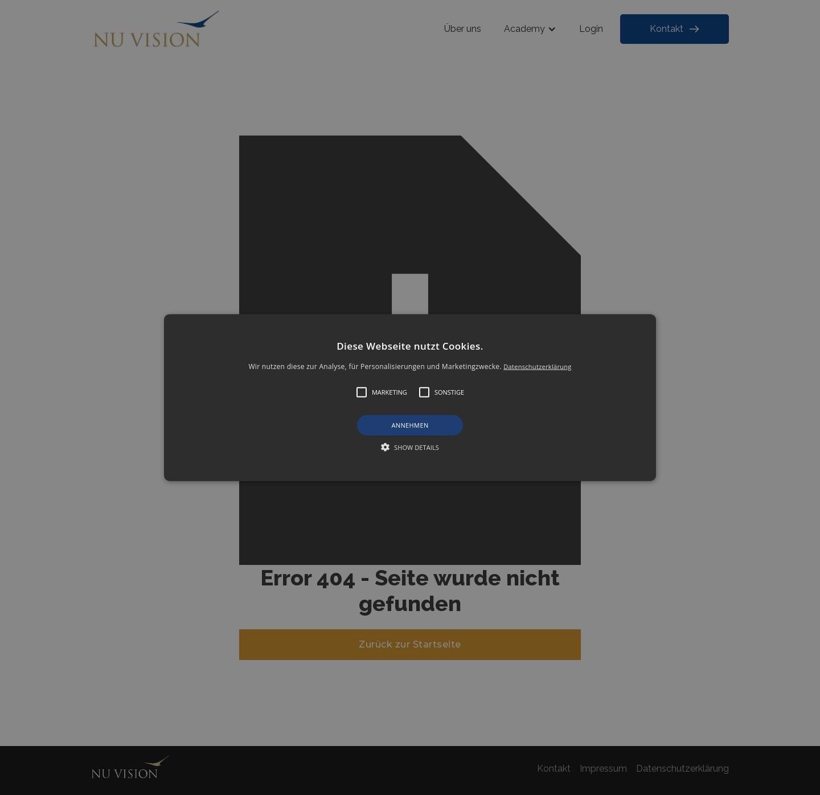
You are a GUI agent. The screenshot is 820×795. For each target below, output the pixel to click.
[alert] (410, 397)
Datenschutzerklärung (537, 366)
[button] (410, 397)
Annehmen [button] (409, 425)
